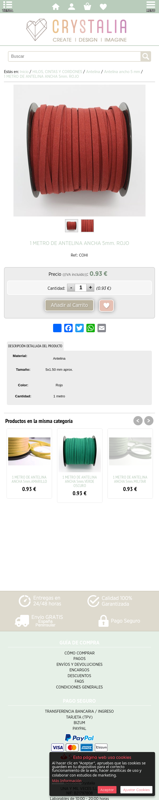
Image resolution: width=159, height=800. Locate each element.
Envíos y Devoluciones (79, 665)
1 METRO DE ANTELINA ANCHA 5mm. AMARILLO (29, 479)
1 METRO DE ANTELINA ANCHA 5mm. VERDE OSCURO (79, 481)
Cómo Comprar (79, 653)
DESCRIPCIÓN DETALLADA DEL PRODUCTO (35, 346)
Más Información (67, 780)
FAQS (79, 681)
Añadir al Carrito (69, 305)
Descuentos (79, 676)
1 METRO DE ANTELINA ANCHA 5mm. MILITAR (130, 479)
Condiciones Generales (79, 687)
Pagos (79, 659)
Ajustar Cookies (136, 789)
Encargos (79, 670)
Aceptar (107, 789)
